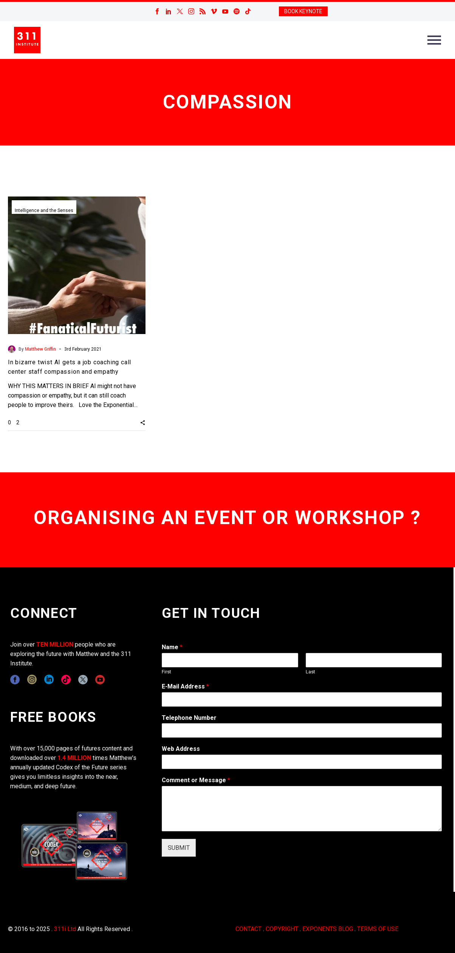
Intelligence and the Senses (44, 210)
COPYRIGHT (282, 929)
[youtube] (100, 679)
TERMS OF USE (377, 929)
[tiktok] (66, 679)
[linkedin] (49, 679)
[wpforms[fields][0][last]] (374, 660)
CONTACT (248, 929)
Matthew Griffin (40, 349)
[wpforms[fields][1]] (302, 699)
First (166, 672)
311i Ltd (65, 929)
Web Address (181, 748)
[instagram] (32, 679)
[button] (142, 422)
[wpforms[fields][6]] (302, 730)
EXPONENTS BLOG (327, 929)
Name (172, 647)
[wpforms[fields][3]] (302, 762)
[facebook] (15, 679)
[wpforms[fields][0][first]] (230, 660)
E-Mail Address (185, 686)
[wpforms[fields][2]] (302, 808)
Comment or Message (196, 780)
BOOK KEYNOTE (303, 11)
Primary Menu (434, 40)
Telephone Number (189, 717)
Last (310, 672)
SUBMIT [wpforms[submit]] (179, 847)
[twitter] (83, 679)
